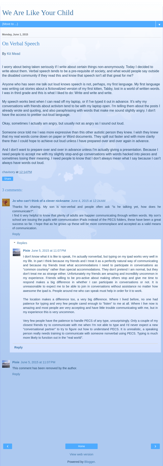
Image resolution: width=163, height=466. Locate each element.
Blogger (89, 461)
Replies (22, 243)
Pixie (26, 250)
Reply (16, 234)
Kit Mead (13, 53)
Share (7, 178)
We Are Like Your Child (37, 12)
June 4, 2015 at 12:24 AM (88, 200)
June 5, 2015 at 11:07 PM (48, 250)
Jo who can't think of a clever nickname (41, 200)
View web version (81, 454)
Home (81, 446)
